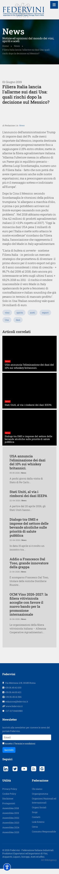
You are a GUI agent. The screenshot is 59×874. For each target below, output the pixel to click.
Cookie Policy (9, 799)
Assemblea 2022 (10, 823)
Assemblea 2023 (10, 827)
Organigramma (40, 799)
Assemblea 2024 (10, 832)
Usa (7, 325)
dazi (18, 325)
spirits (20, 318)
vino (7, 318)
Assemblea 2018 (10, 813)
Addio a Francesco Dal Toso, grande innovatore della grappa (29, 568)
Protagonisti (8, 808)
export (45, 318)
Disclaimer (7, 803)
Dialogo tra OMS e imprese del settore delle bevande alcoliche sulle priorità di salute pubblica (29, 532)
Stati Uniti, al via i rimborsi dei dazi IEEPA (28, 499)
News (21, 157)
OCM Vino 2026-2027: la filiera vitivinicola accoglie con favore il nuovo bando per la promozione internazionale (29, 609)
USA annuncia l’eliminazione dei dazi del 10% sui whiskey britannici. (27, 467)
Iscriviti (9, 755)
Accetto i (18, 748)
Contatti (36, 822)
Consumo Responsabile (44, 836)
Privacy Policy (9, 794)
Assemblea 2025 (10, 837)
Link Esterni (38, 827)
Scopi (34, 817)
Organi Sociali (39, 812)
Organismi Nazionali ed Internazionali (44, 805)
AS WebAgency (49, 865)
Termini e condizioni (24, 748)
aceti (32, 318)
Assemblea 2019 (10, 818)
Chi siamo (37, 794)
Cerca (35, 831)
